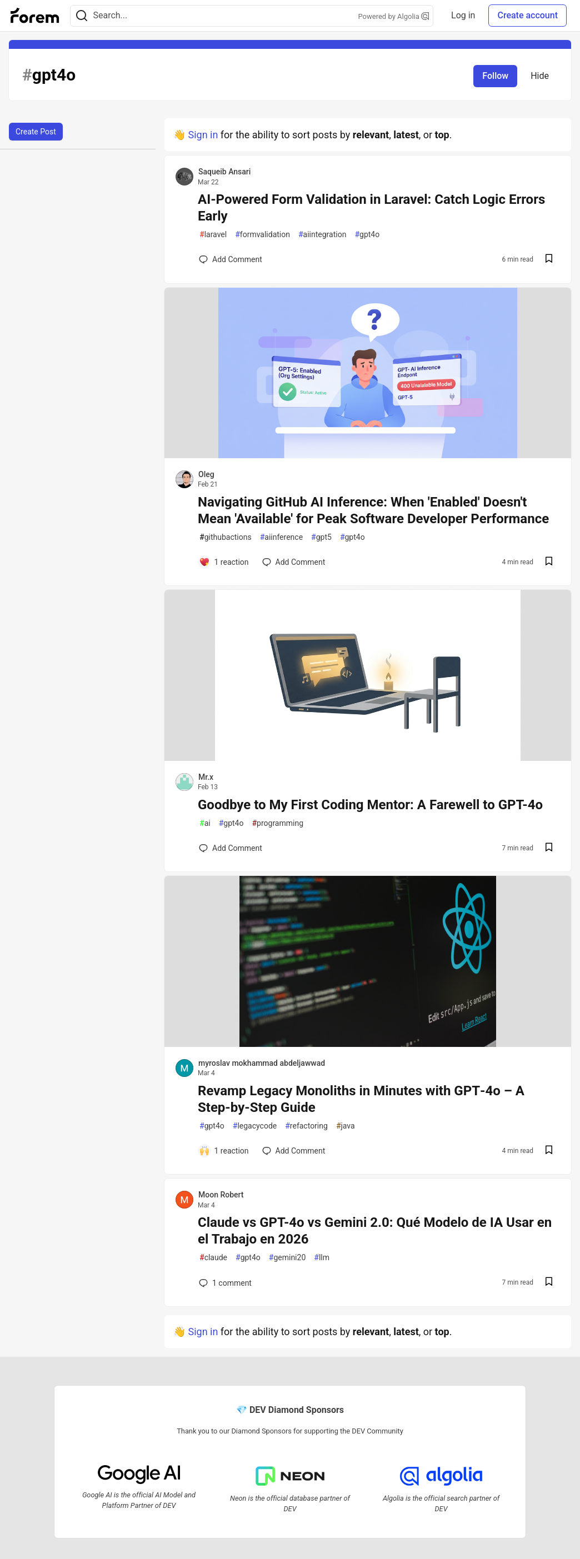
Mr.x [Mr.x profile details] (205, 777)
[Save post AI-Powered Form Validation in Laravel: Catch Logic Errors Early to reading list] (549, 259)
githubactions (225, 537)
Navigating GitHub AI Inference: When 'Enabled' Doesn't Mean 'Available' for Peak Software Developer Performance (373, 510)
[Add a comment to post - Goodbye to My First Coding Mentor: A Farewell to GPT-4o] (230, 848)
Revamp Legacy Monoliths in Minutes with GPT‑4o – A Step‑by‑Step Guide (361, 1099)
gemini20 (287, 1258)
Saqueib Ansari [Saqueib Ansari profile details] (224, 171)
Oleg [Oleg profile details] (206, 474)
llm (321, 1258)
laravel (213, 234)
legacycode (255, 1126)
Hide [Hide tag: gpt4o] (540, 76)
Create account (527, 15)
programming (277, 823)
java (345, 1126)
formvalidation (262, 234)
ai (205, 823)
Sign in (203, 135)
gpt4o (366, 234)
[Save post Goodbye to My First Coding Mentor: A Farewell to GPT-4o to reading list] (549, 848)
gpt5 (321, 537)
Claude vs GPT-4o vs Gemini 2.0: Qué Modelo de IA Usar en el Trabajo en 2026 (375, 1231)
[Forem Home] (35, 15)
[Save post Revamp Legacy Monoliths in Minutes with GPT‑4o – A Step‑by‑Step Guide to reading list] (549, 1151)
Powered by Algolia (393, 16)
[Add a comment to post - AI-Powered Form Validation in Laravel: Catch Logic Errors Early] (230, 259)
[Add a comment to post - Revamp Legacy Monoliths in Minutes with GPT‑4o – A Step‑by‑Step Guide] (224, 1151)
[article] (367, 454)
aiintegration (322, 234)
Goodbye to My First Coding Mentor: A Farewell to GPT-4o (370, 805)
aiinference (281, 537)
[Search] (82, 16)
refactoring (306, 1126)
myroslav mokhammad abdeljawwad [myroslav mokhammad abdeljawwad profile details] (261, 1063)
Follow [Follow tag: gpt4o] (495, 76)
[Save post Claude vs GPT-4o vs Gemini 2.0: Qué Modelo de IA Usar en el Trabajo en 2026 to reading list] (549, 1282)
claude (213, 1258)
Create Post (36, 131)
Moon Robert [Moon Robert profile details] (220, 1194)
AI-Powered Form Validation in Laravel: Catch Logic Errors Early (371, 208)
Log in (463, 15)
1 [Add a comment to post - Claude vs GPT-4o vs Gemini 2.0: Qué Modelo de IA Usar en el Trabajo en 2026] (224, 1283)
